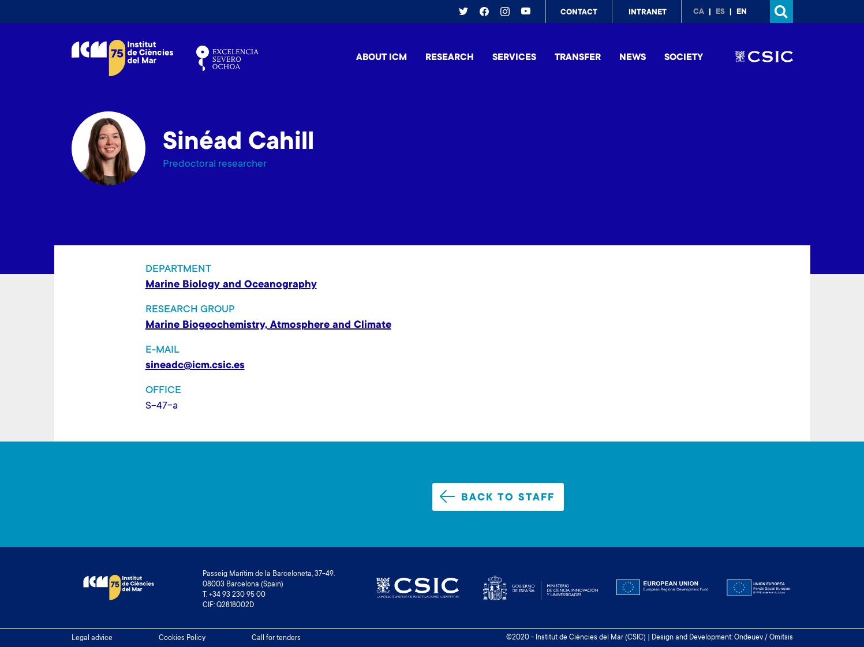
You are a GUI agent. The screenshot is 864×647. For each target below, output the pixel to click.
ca (698, 12)
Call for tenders (276, 638)
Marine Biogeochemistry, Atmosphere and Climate (268, 325)
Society (683, 58)
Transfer (578, 58)
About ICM (381, 58)
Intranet (648, 12)
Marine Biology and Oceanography (231, 285)
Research (449, 58)
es (720, 12)
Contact (578, 12)
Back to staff (497, 497)
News (632, 58)
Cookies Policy (182, 638)
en (741, 12)
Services (514, 58)
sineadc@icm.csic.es (195, 366)
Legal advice (92, 638)
